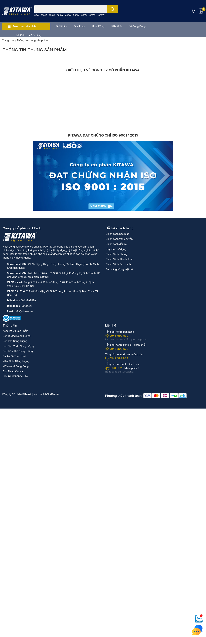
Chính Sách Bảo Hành (118, 264)
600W (84, 15)
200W (52, 15)
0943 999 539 (117, 335)
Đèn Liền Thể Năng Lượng (18, 351)
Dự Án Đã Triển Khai (14, 356)
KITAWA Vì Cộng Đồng (16, 366)
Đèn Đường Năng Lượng (17, 335)
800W (92, 15)
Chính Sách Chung (116, 254)
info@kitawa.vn (24, 311)
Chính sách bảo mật (117, 233)
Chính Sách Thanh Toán (119, 259)
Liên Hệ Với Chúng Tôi (15, 376)
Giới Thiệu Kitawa (13, 371)
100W (44, 15)
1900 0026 (114, 368)
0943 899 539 (117, 348)
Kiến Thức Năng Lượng (16, 361)
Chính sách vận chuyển (119, 238)
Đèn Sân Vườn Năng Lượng (18, 346)
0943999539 (28, 300)
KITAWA (54, 394)
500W (76, 15)
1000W (100, 15)
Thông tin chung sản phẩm (35, 49)
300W (60, 15)
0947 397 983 (116, 358)
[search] (112, 9)
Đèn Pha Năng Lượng (15, 340)
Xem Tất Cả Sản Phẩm (15, 330)
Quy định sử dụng (116, 249)
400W (68, 15)
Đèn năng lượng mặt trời (119, 269)
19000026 (26, 305)
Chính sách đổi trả (116, 243)
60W (36, 15)
